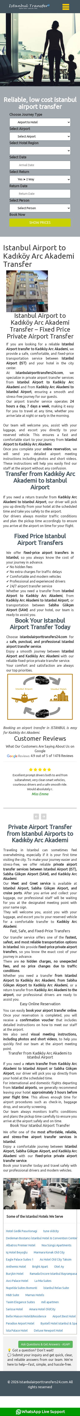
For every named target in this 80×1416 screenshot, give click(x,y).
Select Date (17, 157)
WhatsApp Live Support (40, 1412)
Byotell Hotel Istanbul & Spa (59, 1323)
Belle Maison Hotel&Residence (26, 1316)
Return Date (18, 186)
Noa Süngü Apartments (56, 1245)
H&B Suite (12, 1295)
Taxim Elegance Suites (20, 1302)
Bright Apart (40, 1266)
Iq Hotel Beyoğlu (17, 1252)
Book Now (17, 214)
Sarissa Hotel (14, 1309)
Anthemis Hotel (16, 1266)
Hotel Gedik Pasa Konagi (21, 1231)
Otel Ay (59, 1266)
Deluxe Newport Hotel (48, 1330)
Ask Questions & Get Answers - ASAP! (45, 1344)
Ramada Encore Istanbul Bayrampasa (53, 1273)
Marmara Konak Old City (49, 1252)
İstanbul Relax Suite (56, 1288)
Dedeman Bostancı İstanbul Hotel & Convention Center (41, 1238)
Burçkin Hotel (15, 1273)
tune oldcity (51, 1231)
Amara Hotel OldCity (42, 1309)
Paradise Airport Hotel (20, 1323)
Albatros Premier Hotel (20, 1245)
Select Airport (19, 129)
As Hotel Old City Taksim (55, 1259)
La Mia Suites (43, 1280)
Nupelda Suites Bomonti (21, 1288)
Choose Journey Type (25, 114)
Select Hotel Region (24, 143)
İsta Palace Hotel (17, 1330)
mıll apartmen (50, 1302)
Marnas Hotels (34, 1295)
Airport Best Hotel (64, 1316)
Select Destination (40, 150)
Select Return (19, 172)
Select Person (19, 200)
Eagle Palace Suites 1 (20, 1259)
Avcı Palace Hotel (17, 1280)
